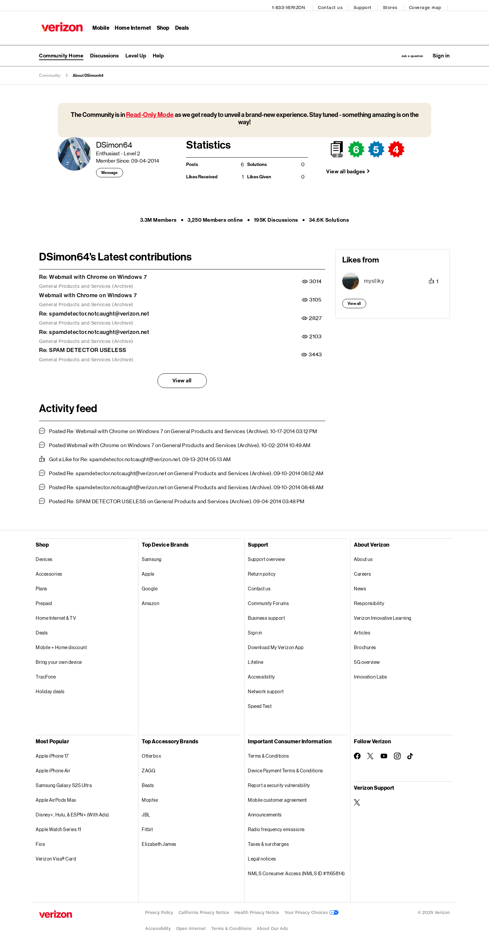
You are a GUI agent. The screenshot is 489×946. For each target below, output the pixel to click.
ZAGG (148, 768)
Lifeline (255, 660)
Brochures (365, 645)
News (360, 586)
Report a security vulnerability (279, 783)
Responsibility (369, 601)
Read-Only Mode (150, 113)
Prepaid (44, 601)
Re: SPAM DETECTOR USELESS (82, 348)
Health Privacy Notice (256, 910)
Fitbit (147, 827)
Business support (266, 616)
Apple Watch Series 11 (58, 827)
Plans (41, 586)
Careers (362, 572)
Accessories (49, 572)
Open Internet (191, 926)
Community (50, 73)
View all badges (345, 169)
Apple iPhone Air (53, 768)
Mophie (150, 798)
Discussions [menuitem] (104, 52)
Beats (148, 783)
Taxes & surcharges (268, 842)
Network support (266, 689)
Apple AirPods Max (56, 798)
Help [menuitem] (158, 52)
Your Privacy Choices (312, 910)
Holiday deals (50, 689)
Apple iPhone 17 (52, 754)
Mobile (98, 25)
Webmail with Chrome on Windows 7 (88, 293)
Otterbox (151, 754)
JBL (146, 812)
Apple (148, 572)
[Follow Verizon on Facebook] (357, 754)
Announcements (265, 812)
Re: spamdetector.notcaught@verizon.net (94, 311)
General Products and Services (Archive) (86, 284)
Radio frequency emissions (276, 827)
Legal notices (262, 857)
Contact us (333, 5)
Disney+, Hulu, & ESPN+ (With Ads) (72, 812)
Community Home (61, 52)
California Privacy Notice (203, 910)
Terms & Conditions (268, 754)
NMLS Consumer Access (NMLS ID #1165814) (296, 871)
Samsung (152, 557)
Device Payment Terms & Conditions (285, 768)
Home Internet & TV (56, 616)
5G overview (367, 660)
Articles (362, 630)
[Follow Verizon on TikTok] (410, 754)
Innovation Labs (370, 675)
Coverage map (427, 5)
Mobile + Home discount (61, 645)
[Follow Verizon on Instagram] (397, 754)
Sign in (255, 630)
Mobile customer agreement (277, 798)
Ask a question (398, 52)
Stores (392, 5)
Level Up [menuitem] (135, 52)
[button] (441, 52)
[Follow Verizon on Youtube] (384, 754)
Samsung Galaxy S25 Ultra (64, 783)
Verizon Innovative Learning (383, 616)
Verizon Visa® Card (56, 857)
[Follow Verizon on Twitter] (370, 754)
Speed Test (260, 704)
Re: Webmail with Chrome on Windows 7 (93, 274)
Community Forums (268, 601)
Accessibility (261, 675)
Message (109, 170)
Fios (40, 842)
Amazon (150, 601)
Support (365, 5)
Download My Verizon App (276, 645)
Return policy (262, 572)
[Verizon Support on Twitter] (357, 800)
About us (363, 557)
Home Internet (130, 25)
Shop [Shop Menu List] (160, 25)
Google (149, 586)
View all (182, 378)
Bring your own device (59, 660)
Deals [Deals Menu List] (179, 25)
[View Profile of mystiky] (374, 278)
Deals (42, 630)
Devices (44, 557)
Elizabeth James (159, 842)
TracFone (46, 675)
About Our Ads (272, 926)
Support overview (266, 557)
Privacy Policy (159, 910)
